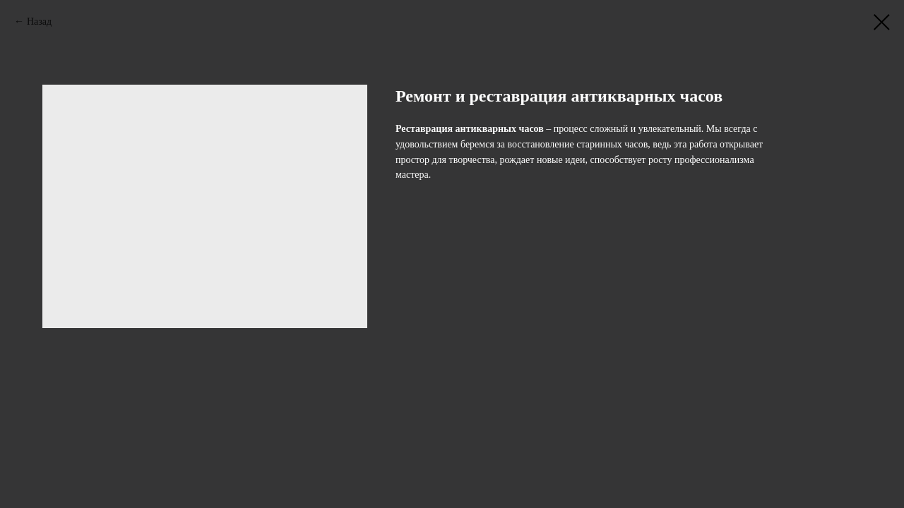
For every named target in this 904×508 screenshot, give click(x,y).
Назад (39, 21)
